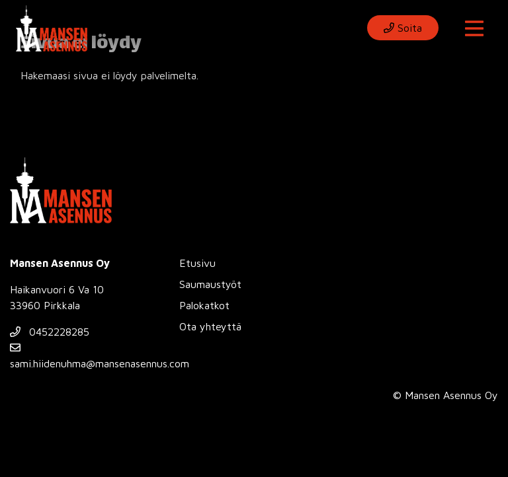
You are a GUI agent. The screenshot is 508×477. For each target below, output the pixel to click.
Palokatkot (204, 305)
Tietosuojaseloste (47, 394)
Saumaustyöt (210, 284)
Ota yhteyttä (210, 326)
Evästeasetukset (138, 394)
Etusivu (197, 263)
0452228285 (49, 332)
